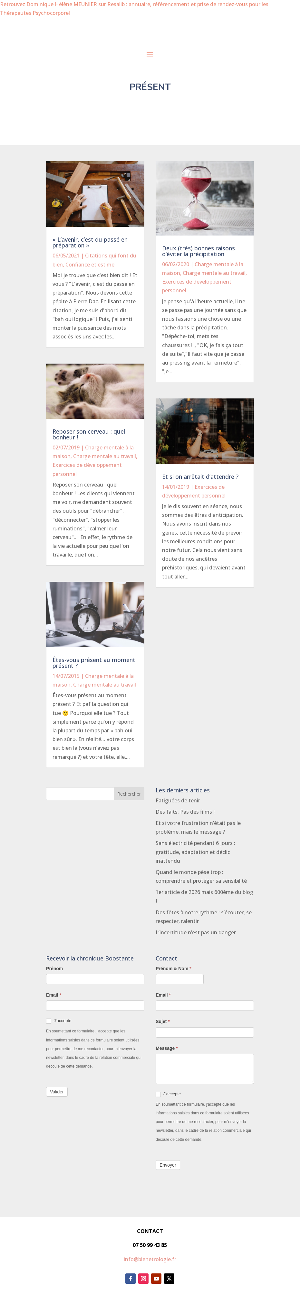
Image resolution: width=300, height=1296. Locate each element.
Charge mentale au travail (104, 456)
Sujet (163, 1021)
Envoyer (168, 1165)
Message (167, 1048)
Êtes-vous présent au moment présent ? (94, 662)
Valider (57, 1091)
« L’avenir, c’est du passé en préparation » (90, 242)
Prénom (54, 968)
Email (53, 995)
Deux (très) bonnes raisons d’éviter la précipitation (198, 251)
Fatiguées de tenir (178, 800)
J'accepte (58, 1021)
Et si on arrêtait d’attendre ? (200, 476)
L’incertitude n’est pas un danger (196, 932)
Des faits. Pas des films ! (185, 811)
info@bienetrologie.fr (150, 1259)
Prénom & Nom (173, 968)
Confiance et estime (89, 264)
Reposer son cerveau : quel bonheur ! (89, 434)
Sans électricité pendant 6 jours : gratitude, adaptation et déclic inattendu (195, 851)
